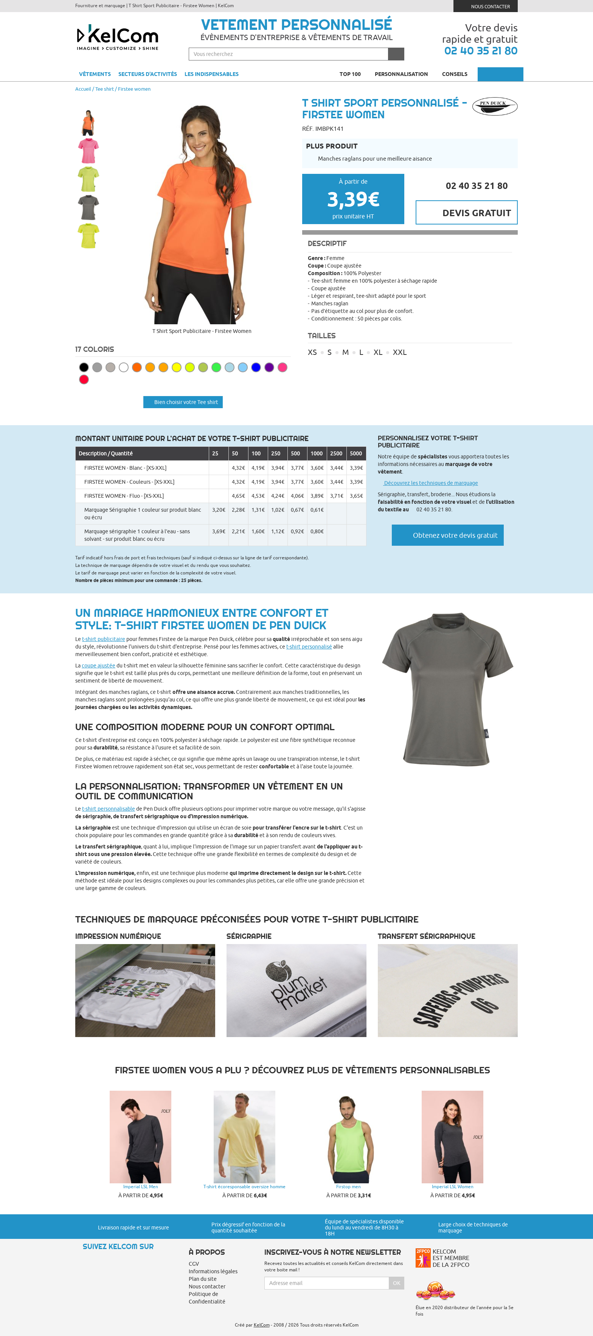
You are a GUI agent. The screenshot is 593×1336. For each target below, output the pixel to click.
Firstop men (348, 1186)
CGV (194, 1264)
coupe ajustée (98, 666)
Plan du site (203, 1279)
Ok (397, 1283)
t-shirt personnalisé (309, 647)
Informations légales (213, 1271)
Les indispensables (212, 74)
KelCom (262, 1324)
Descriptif (327, 243)
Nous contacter (485, 5)
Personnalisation (405, 74)
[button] (88, 101)
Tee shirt (104, 89)
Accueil (83, 89)
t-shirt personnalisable (108, 809)
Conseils (458, 74)
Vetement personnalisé (296, 24)
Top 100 (353, 74)
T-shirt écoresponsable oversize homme (244, 1186)
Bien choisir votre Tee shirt (183, 402)
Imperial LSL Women (452, 1186)
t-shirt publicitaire (103, 639)
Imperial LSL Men (140, 1186)
